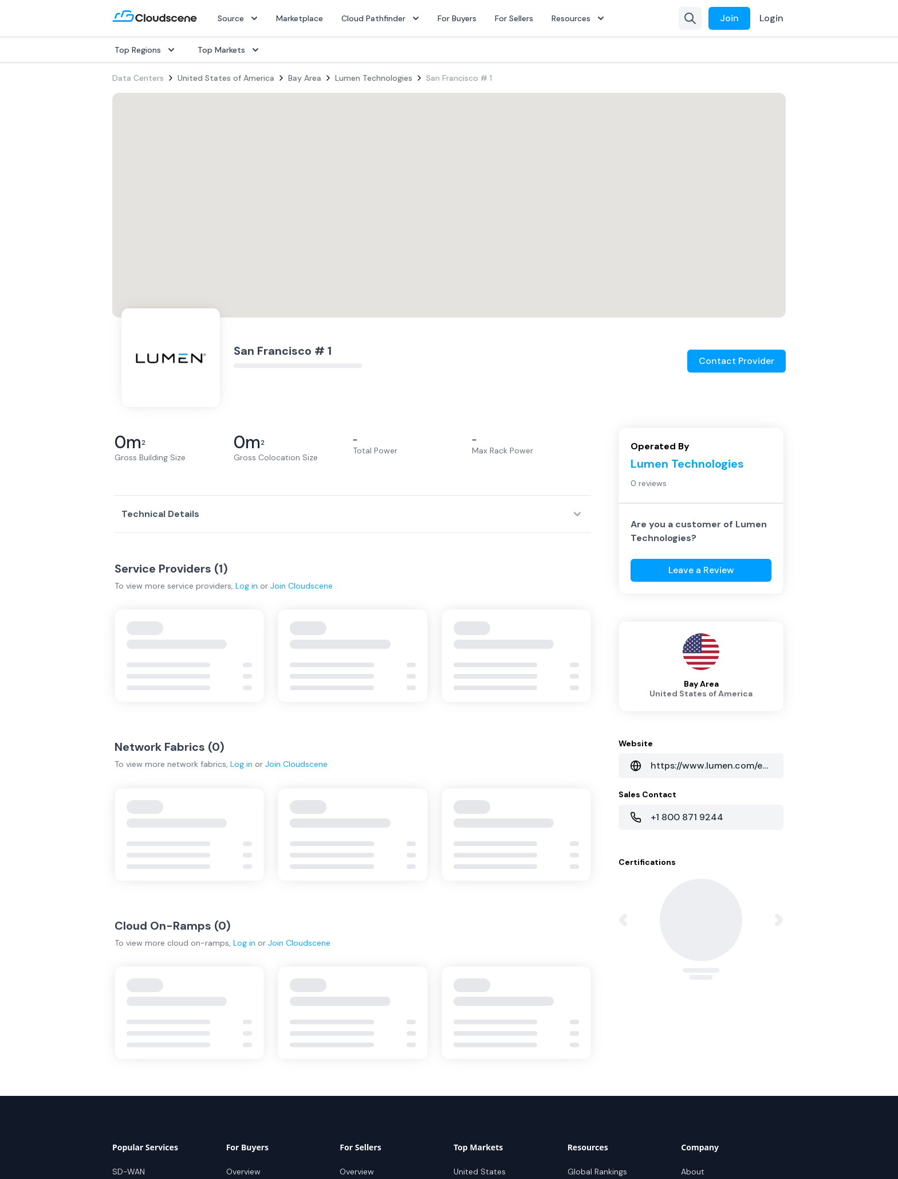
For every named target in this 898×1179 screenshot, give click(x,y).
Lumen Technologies (373, 78)
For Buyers (457, 18)
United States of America (226, 78)
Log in (246, 586)
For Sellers (514, 18)
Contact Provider (736, 361)
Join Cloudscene (301, 586)
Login (771, 18)
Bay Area (304, 78)
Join (729, 18)
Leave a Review (701, 570)
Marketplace (299, 18)
